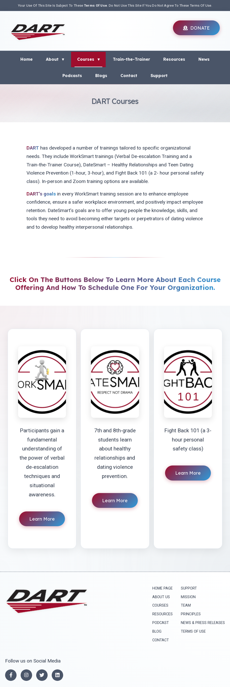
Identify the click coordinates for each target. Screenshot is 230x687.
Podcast (160, 623)
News (204, 59)
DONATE (196, 28)
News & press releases (203, 623)
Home (26, 59)
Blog (156, 631)
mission (188, 597)
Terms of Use (193, 631)
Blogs (101, 75)
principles (191, 614)
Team (186, 605)
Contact (128, 75)
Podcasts (72, 75)
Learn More (42, 519)
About (55, 59)
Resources (174, 59)
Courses (88, 59)
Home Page (162, 588)
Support (159, 75)
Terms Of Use (95, 5)
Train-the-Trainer (131, 59)
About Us (161, 597)
